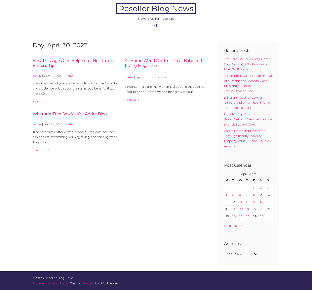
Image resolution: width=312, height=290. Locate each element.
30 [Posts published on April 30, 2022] (262, 216)
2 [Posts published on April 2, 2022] (261, 187)
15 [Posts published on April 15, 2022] (254, 202)
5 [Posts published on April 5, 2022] (233, 195)
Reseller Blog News (156, 8)
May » (239, 226)
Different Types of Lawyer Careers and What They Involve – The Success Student (248, 103)
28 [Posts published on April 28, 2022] (248, 216)
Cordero (88, 283)
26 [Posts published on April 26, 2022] (234, 216)
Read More (40, 101)
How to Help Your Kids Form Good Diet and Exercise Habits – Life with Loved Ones (248, 119)
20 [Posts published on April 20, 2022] (241, 209)
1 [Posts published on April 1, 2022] (253, 187)
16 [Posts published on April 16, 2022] (261, 202)
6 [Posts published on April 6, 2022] (240, 195)
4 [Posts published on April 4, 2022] (226, 195)
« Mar (228, 226)
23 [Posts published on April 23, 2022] (261, 209)
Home (70, 75)
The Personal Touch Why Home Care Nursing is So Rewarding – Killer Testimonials (247, 64)
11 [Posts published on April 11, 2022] (226, 202)
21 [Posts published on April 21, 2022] (247, 209)
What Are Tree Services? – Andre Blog (70, 114)
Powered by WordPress (50, 283)
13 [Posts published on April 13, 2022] (240, 202)
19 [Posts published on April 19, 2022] (233, 209)
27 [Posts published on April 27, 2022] (241, 216)
